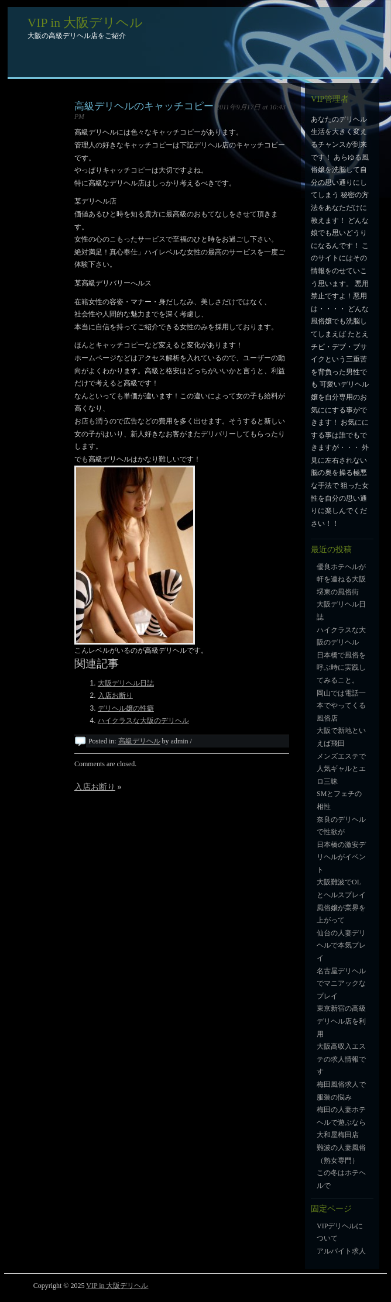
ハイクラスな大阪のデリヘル (143, 721)
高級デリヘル (139, 741)
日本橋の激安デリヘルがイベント (341, 857)
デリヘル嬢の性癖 (126, 708)
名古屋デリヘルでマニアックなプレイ (341, 983)
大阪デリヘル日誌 (126, 683)
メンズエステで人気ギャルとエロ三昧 (341, 769)
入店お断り (115, 695)
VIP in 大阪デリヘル (85, 23)
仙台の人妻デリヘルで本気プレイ (341, 945)
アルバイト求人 (341, 1251)
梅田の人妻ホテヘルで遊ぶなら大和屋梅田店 (341, 1122)
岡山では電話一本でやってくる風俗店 (341, 705)
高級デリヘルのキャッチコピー (144, 106)
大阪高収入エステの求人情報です (341, 1059)
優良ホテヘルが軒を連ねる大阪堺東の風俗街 (341, 579)
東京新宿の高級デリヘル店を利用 (341, 1021)
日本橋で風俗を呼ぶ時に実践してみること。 (341, 667)
